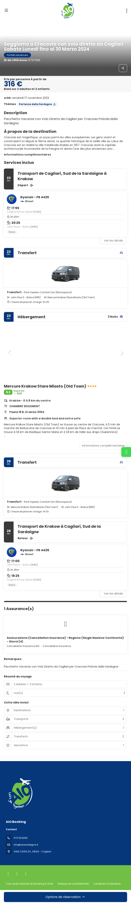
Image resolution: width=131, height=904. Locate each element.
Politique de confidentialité (73, 883)
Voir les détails (113, 241)
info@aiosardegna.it (26, 844)
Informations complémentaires (27, 154)
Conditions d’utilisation (107, 883)
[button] (10, 353)
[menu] (126, 10)
